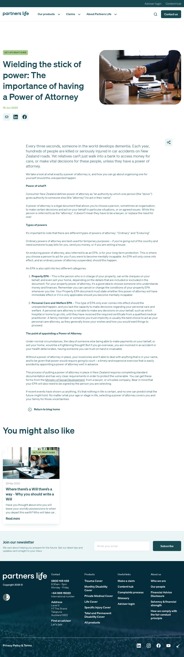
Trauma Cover (93, 581)
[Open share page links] (168, 142)
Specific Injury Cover (97, 607)
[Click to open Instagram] (149, 646)
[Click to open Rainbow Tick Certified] (178, 646)
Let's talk (56, 624)
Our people (158, 586)
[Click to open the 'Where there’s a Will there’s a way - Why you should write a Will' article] (31, 485)
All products (92, 622)
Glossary (123, 598)
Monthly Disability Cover (95, 588)
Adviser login (153, 3)
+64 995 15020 (61, 593)
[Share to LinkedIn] (15, 117)
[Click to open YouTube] (168, 646)
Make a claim (126, 581)
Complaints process (131, 592)
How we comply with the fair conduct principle (164, 614)
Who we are (158, 581)
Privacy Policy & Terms (17, 645)
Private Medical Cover (98, 596)
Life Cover (91, 601)
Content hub (173, 3)
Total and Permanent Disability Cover (97, 614)
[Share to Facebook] (24, 117)
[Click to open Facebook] (159, 646)
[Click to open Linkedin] (139, 646)
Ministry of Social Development (65, 380)
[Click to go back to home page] (16, 14)
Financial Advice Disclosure (161, 594)
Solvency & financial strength (163, 603)
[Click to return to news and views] (44, 409)
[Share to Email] (6, 117)
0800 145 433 (60, 581)
